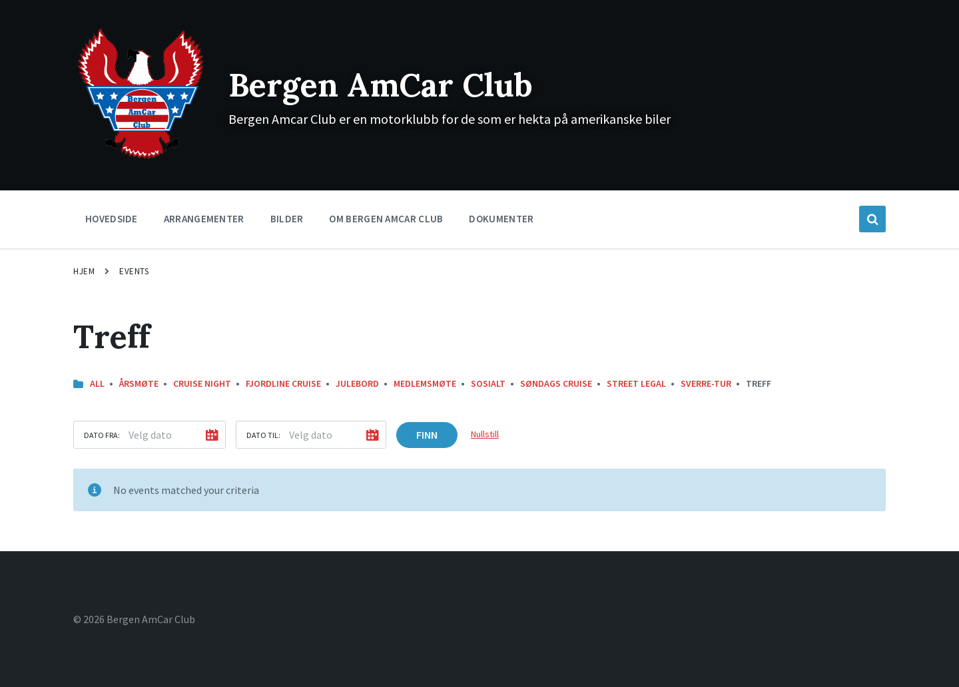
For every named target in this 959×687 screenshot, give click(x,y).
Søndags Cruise (556, 383)
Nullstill (485, 434)
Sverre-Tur (706, 383)
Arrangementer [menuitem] (204, 218)
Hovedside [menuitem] (111, 218)
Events (134, 271)
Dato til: (263, 435)
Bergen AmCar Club (380, 85)
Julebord (357, 383)
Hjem (84, 271)
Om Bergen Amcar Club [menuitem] (386, 218)
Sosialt (488, 383)
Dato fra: (102, 435)
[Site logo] (140, 157)
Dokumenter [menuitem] (501, 218)
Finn (427, 434)
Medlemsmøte (425, 383)
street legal (636, 383)
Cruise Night (202, 383)
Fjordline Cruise (283, 383)
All (97, 383)
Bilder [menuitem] (287, 218)
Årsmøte (139, 383)
